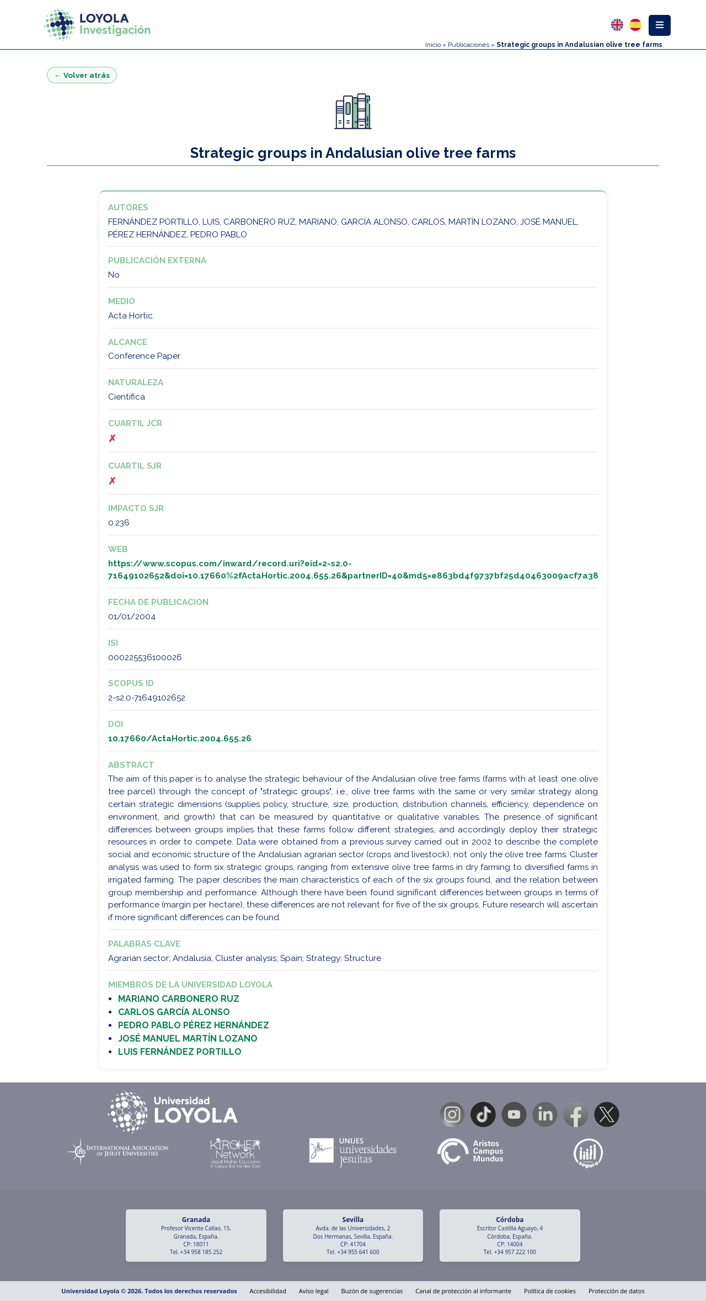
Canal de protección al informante (463, 1291)
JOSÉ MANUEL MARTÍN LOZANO (188, 1038)
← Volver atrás (82, 75)
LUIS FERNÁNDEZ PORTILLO (180, 1052)
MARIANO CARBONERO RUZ (178, 999)
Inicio (433, 45)
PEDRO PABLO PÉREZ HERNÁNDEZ (193, 1025)
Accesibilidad (268, 1291)
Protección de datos (617, 1291)
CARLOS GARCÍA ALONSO (174, 1012)
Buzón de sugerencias (372, 1291)
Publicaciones (468, 45)
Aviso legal (314, 1291)
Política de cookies (550, 1291)
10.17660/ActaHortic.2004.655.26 (180, 739)
